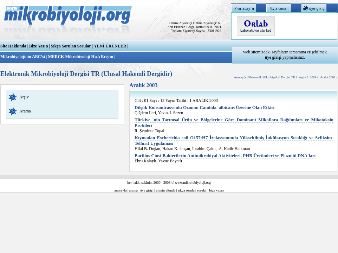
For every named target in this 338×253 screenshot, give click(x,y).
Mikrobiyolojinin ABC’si (23, 56)
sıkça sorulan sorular (192, 190)
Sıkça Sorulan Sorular (71, 46)
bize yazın (216, 190)
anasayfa (121, 190)
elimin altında (165, 190)
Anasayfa (240, 77)
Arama (25, 111)
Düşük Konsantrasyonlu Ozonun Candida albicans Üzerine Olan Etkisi (204, 107)
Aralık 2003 (327, 77)
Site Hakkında (13, 46)
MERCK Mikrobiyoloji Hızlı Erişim (80, 56)
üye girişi (147, 190)
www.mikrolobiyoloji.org (193, 182)
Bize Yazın (38, 46)
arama (133, 190)
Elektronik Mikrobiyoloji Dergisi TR (272, 77)
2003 (313, 77)
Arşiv (24, 97)
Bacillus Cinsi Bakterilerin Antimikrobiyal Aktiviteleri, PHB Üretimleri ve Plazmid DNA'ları (225, 155)
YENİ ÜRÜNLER (110, 46)
